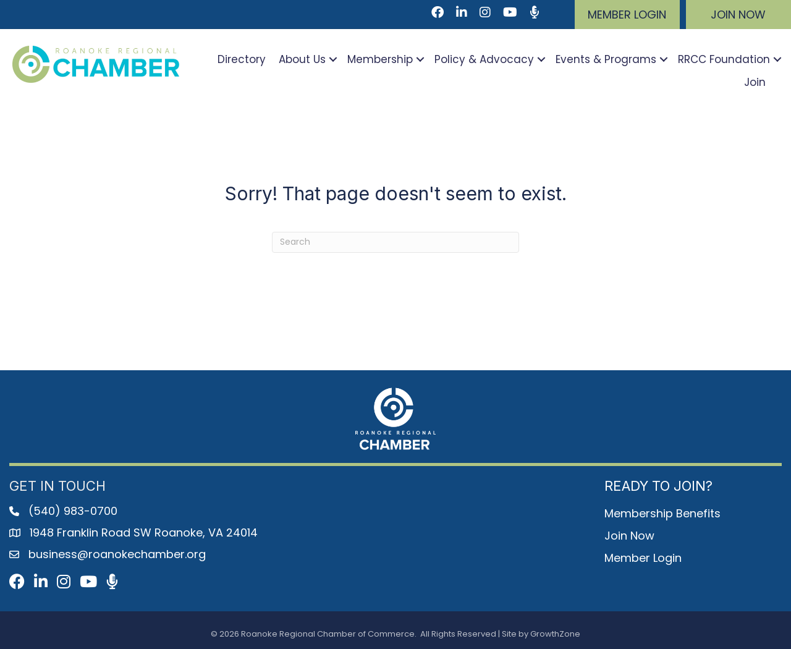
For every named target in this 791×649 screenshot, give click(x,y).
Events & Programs (606, 59)
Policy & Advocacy (484, 59)
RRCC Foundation (724, 59)
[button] (627, 14)
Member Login (643, 558)
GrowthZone (555, 634)
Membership (380, 59)
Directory (242, 59)
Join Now (629, 535)
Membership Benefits (662, 513)
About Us (302, 59)
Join (755, 82)
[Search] (395, 242)
